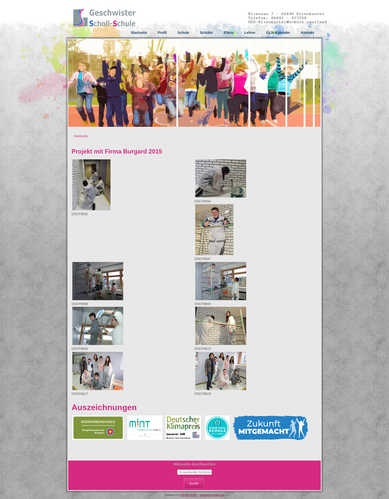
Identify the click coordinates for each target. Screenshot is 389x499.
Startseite (139, 33)
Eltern (229, 33)
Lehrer (250, 33)
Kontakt (307, 33)
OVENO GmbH (188, 495)
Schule (183, 33)
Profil (162, 33)
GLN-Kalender (278, 33)
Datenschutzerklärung (212, 495)
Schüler (206, 33)
